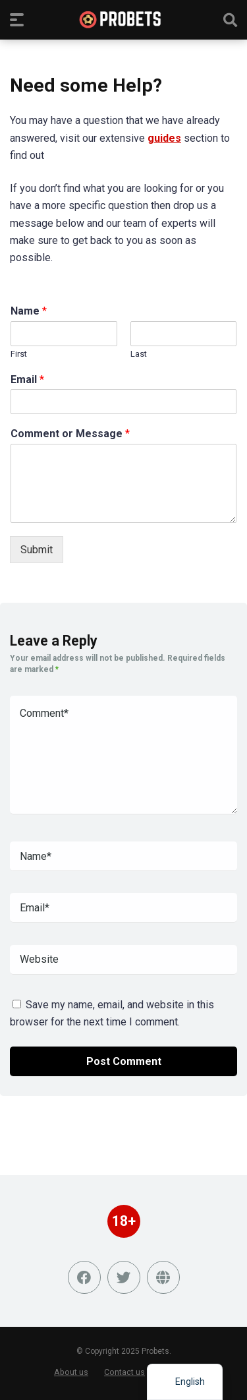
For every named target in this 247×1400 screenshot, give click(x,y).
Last (138, 354)
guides (164, 138)
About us (71, 1372)
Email (27, 379)
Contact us (124, 1372)
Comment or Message (70, 433)
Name (29, 311)
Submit (36, 549)
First (19, 354)
